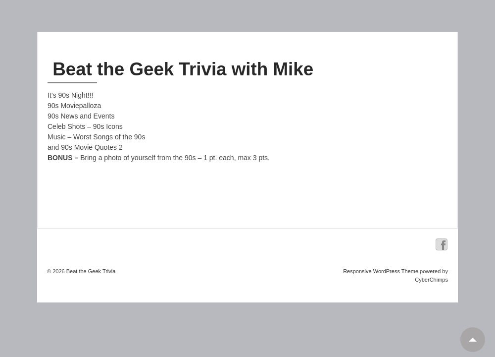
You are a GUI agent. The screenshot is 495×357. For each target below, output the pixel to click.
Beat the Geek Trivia (90, 271)
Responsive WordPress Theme (380, 271)
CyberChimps (431, 280)
